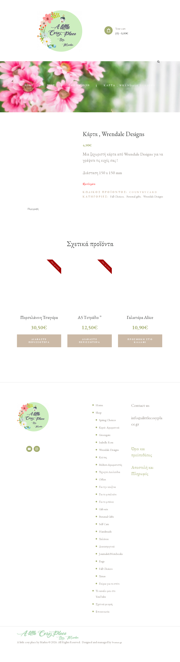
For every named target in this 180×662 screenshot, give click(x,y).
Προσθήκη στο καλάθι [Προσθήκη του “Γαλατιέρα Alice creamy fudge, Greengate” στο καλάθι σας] (140, 342)
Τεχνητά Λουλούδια (111, 480)
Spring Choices (110, 422)
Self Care (105, 532)
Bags (102, 574)
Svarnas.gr (117, 656)
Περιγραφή (34, 209)
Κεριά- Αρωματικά (110, 429)
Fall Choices (80, 85)
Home (26, 85)
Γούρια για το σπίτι (110, 597)
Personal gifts (133, 197)
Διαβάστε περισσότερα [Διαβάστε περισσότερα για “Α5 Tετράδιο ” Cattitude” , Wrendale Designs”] (89, 342)
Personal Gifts (109, 524)
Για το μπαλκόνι (108, 502)
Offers (103, 487)
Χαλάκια (104, 547)
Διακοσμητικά (108, 554)
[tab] (33, 209)
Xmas (103, 589)
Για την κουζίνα (108, 494)
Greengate (106, 437)
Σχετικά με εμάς (106, 617)
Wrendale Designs (153, 197)
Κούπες (103, 459)
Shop (49, 85)
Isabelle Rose (108, 444)
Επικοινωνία (103, 625)
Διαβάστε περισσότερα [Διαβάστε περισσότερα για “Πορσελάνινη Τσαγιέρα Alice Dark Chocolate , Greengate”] (39, 342)
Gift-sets (105, 517)
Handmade (107, 539)
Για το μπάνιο (107, 509)
